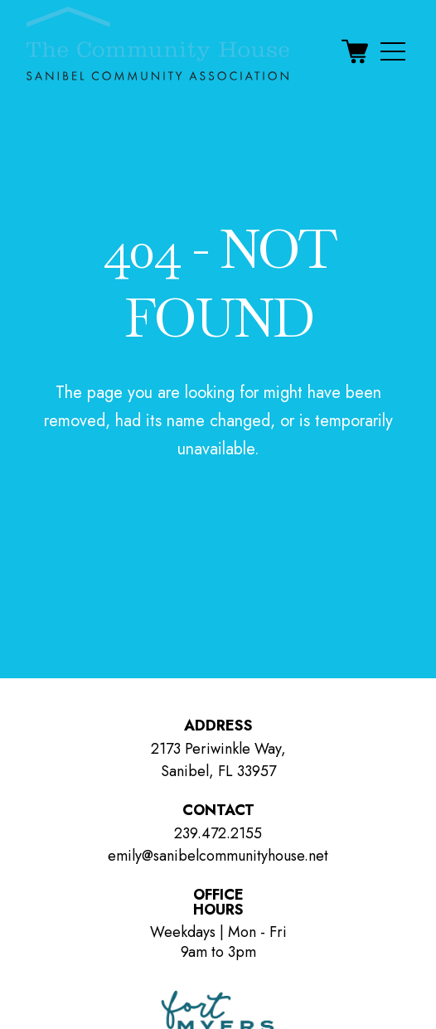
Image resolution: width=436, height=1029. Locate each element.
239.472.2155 (218, 833)
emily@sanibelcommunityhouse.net (218, 855)
